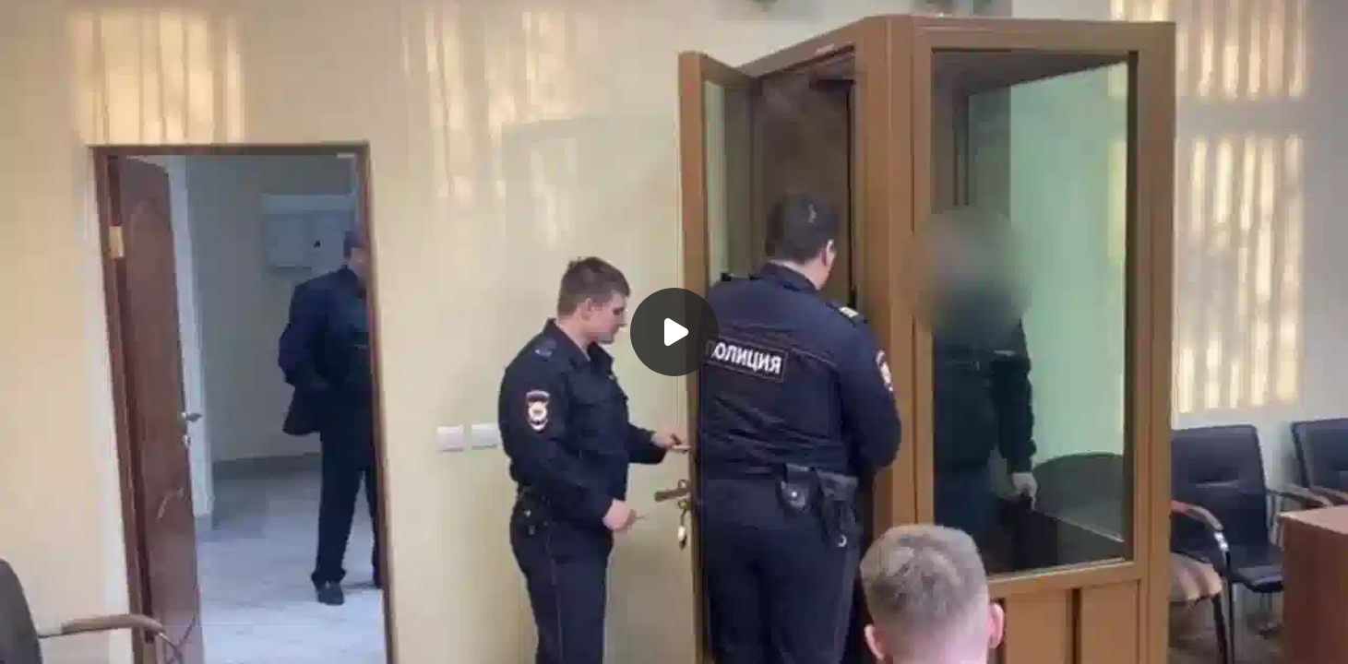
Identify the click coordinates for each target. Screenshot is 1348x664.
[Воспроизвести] (674, 332)
